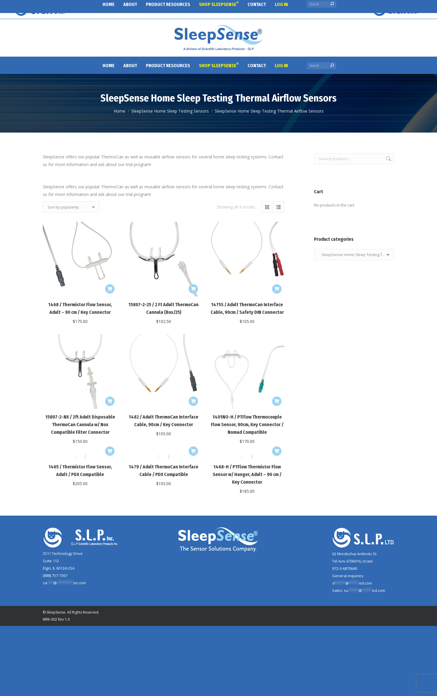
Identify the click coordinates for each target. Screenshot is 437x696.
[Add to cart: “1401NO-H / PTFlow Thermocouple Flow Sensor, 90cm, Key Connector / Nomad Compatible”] (276, 401)
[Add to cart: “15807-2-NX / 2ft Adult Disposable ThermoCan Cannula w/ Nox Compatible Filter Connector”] (110, 401)
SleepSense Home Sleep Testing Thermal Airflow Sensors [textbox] (354, 254)
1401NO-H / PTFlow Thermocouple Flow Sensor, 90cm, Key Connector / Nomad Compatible (247, 424)
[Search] (321, 65)
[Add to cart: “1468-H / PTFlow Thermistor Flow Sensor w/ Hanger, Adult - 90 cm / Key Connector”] (276, 451)
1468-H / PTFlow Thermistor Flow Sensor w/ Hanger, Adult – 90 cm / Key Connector (247, 474)
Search (388, 158)
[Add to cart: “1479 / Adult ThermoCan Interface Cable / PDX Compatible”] (193, 451)
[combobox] (354, 254)
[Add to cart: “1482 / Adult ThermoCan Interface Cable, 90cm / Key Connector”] (193, 401)
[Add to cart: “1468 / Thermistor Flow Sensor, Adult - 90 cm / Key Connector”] (110, 289)
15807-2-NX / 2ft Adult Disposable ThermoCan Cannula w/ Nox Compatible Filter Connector (80, 424)
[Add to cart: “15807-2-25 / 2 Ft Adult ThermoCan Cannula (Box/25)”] (193, 289)
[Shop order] (71, 207)
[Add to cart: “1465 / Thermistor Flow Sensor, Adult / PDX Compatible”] (110, 451)
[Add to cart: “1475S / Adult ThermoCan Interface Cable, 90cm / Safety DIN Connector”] (276, 289)
